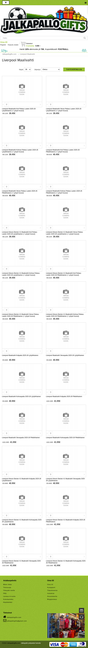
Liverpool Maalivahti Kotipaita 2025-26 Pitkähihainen (64, 396)
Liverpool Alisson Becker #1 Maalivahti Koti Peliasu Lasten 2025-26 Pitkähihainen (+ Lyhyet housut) (63, 274)
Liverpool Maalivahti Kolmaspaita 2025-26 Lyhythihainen (21, 396)
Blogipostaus (52, 599)
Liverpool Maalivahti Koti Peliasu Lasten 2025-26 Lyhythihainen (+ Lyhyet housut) (19, 110)
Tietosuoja (7, 587)
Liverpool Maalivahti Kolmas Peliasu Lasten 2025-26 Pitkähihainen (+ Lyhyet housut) (64, 192)
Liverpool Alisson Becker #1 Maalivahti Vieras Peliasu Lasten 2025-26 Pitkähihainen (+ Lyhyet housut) (20, 315)
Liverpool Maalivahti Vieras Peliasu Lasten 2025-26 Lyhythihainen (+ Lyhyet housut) (63, 110)
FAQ (4, 593)
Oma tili (3, 42)
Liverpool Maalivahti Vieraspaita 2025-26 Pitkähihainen (21, 437)
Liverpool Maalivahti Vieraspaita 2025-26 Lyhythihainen (65, 355)
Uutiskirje (50, 593)
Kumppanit (51, 587)
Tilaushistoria (52, 590)
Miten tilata (7, 584)
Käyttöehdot (7, 602)
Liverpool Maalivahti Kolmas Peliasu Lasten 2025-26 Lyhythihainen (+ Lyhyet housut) (20, 151)
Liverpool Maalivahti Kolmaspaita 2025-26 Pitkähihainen (65, 437)
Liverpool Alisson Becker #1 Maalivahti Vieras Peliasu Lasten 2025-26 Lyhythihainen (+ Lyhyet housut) (64, 233)
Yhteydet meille (9, 590)
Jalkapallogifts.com (12, 616)
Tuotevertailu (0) (74, 69)
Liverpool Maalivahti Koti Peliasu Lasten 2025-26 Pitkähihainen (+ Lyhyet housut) (63, 151)
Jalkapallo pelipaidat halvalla (31, 643)
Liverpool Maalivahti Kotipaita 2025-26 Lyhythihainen (20, 355)
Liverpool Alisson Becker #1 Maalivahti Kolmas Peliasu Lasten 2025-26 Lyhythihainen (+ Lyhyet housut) (21, 274)
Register (3, 45)
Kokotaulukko (8, 599)
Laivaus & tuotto (9, 596)
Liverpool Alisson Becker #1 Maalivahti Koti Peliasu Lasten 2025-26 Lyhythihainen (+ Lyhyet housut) (19, 233)
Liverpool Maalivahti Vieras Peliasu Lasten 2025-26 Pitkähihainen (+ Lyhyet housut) (19, 192)
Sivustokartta (52, 596)
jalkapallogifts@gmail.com (15, 620)
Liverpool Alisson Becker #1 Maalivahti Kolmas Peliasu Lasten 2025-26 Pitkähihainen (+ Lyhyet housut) (65, 315)
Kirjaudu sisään (13, 45)
